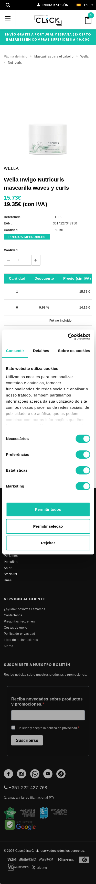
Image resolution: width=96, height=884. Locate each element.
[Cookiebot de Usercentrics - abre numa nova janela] (68, 336)
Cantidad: (11, 250)
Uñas (8, 580)
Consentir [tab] (15, 350)
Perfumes (11, 556)
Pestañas (10, 562)
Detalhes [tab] (41, 350)
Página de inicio (15, 56)
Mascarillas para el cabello (53, 56)
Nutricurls (15, 62)
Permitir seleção (48, 526)
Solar (8, 568)
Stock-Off (10, 574)
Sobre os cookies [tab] (74, 350)
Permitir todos (48, 509)
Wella (84, 56)
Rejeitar (48, 543)
